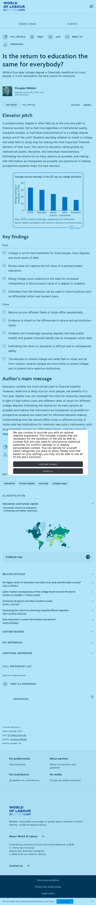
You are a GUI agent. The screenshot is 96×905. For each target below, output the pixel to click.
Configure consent (48, 464)
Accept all (48, 471)
